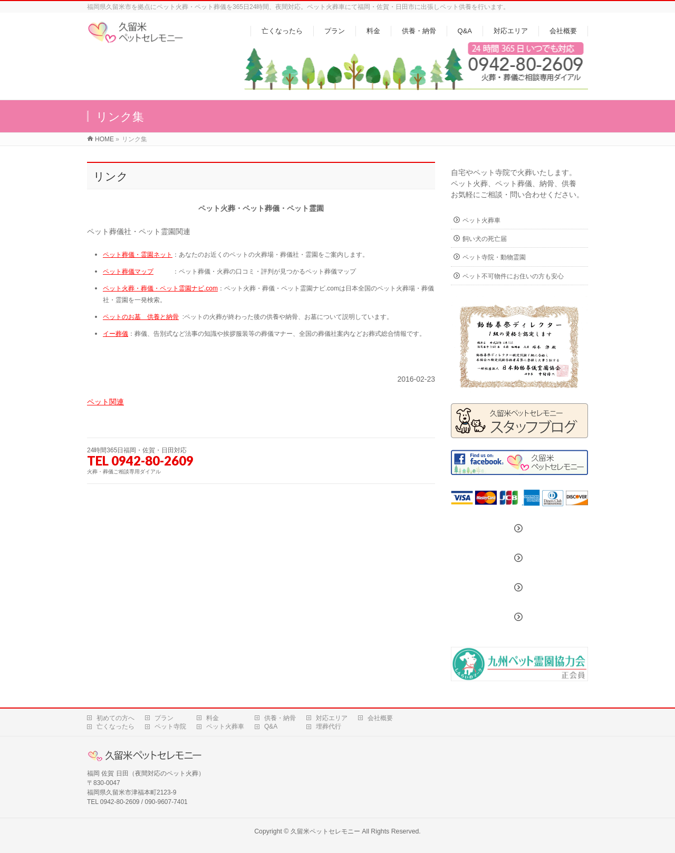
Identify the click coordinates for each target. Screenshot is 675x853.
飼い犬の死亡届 (484, 239)
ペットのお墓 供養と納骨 (141, 317)
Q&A (270, 726)
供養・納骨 (280, 718)
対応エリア (332, 718)
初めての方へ (115, 718)
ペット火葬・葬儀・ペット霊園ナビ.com (160, 288)
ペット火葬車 (481, 220)
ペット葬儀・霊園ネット (137, 254)
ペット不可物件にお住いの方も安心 (513, 276)
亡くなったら (115, 726)
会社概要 (380, 718)
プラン (164, 718)
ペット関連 (105, 402)
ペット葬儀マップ (128, 271)
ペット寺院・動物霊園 (494, 257)
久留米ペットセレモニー (325, 831)
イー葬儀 (115, 333)
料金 (212, 718)
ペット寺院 (170, 726)
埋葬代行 (328, 726)
